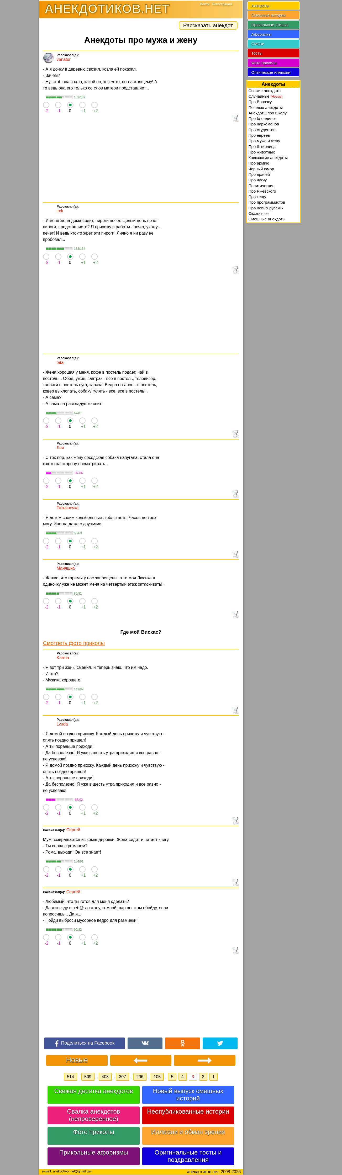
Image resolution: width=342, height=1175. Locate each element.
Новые (77, 1060)
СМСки (258, 43)
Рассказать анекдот (208, 25)
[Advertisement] (141, 162)
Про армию (259, 163)
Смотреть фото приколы (74, 643)
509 (87, 1077)
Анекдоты (260, 5)
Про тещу (257, 196)
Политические (262, 185)
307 (122, 1077)
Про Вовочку (260, 101)
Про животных (262, 152)
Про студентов (262, 130)
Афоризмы (261, 34)
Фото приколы (93, 1131)
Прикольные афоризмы (93, 1152)
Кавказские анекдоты (268, 157)
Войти (205, 4)
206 (139, 1077)
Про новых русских (266, 208)
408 (105, 1077)
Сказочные (259, 213)
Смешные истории (268, 15)
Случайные (266, 96)
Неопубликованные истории (188, 1111)
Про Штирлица (262, 146)
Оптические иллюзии (271, 72)
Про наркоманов (264, 124)
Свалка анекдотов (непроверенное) (93, 1115)
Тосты (256, 53)
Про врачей (259, 174)
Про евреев (259, 135)
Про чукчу (258, 180)
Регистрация (222, 4)
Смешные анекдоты (267, 219)
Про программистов (267, 202)
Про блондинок (263, 118)
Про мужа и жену (264, 141)
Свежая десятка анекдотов (93, 1090)
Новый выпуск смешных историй (188, 1094)
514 (70, 1077)
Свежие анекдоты (265, 90)
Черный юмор (261, 169)
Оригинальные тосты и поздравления (188, 1156)
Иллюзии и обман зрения (188, 1131)
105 (157, 1077)
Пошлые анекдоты (266, 107)
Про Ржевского (262, 191)
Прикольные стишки (270, 25)
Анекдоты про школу (268, 113)
